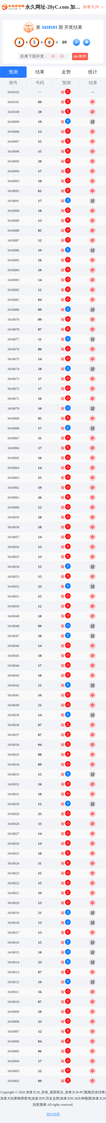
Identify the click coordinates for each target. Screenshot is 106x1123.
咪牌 (79, 56)
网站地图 (53, 1114)
